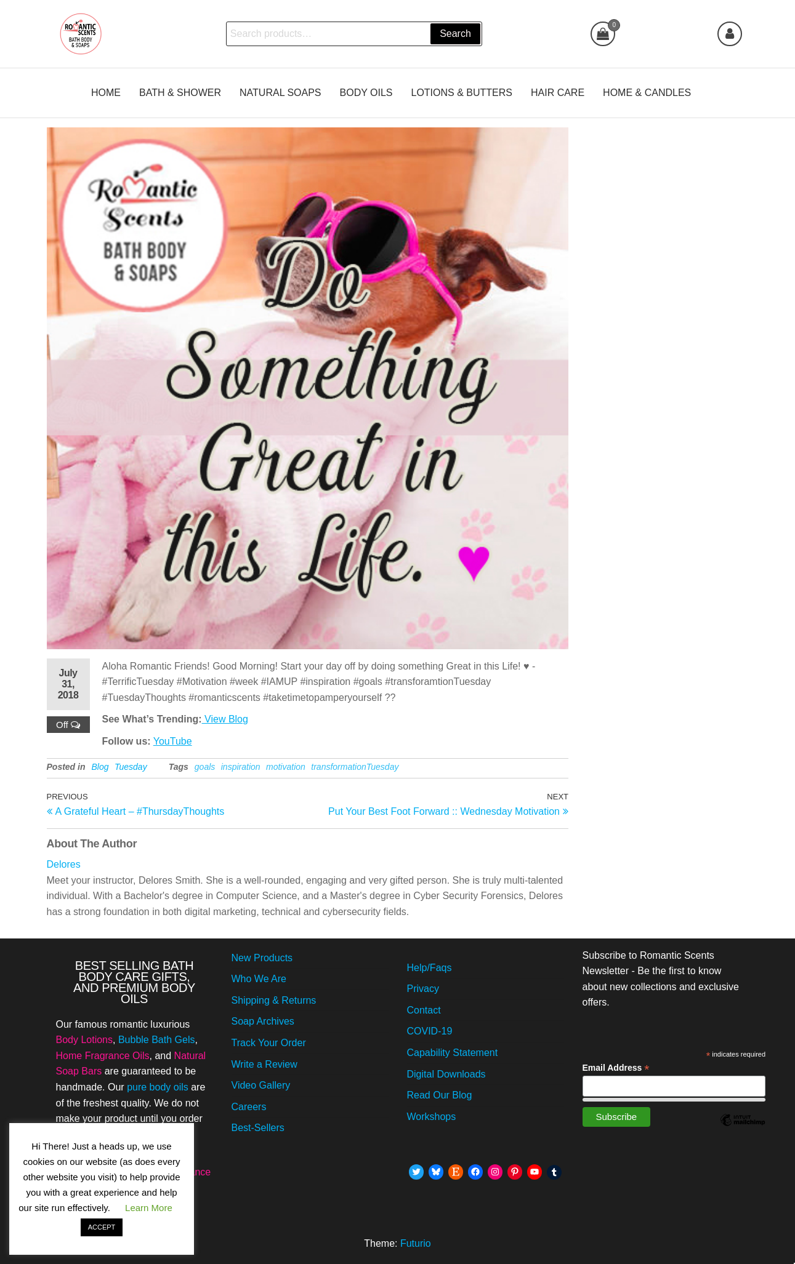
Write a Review (264, 1064)
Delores (64, 864)
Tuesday (131, 767)
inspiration (240, 767)
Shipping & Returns (274, 1000)
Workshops (431, 1116)
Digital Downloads (446, 1074)
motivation (285, 767)
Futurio (415, 1243)
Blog (100, 767)
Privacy (423, 988)
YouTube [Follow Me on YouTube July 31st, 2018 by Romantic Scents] (172, 741)
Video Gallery (261, 1085)
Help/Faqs (429, 967)
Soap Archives (263, 1021)
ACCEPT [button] (102, 1227)
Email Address (616, 1068)
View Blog (225, 719)
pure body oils (157, 1087)
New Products (262, 958)
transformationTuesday (354, 767)
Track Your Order (269, 1043)
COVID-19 (430, 1031)
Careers (249, 1107)
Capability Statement (452, 1052)
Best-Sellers (258, 1127)
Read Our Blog (439, 1095)
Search (455, 33)
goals (205, 767)
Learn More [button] (148, 1207)
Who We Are (259, 979)
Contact (424, 1010)
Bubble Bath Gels (156, 1039)
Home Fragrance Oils (103, 1055)
